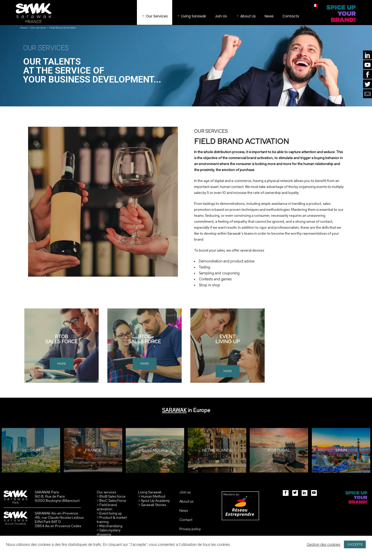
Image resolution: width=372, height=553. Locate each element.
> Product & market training (112, 519)
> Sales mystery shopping (109, 532)
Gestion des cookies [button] (323, 544)
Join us (185, 492)
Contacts (291, 16)
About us (186, 501)
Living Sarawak (191, 16)
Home (23, 27)
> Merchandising (109, 526)
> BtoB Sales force (111, 496)
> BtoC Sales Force (111, 500)
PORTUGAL (279, 450)
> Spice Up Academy (154, 500)
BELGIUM (31, 450)
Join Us (221, 16)
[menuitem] (315, 5)
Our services (154, 16)
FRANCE (93, 450)
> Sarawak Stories (152, 505)
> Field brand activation (107, 507)
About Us (246, 16)
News (269, 16)
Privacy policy (190, 529)
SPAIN (341, 450)
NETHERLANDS (217, 450)
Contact (185, 519)
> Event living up (109, 513)
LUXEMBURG (154, 450)
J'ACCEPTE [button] (355, 544)
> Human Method (151, 496)
